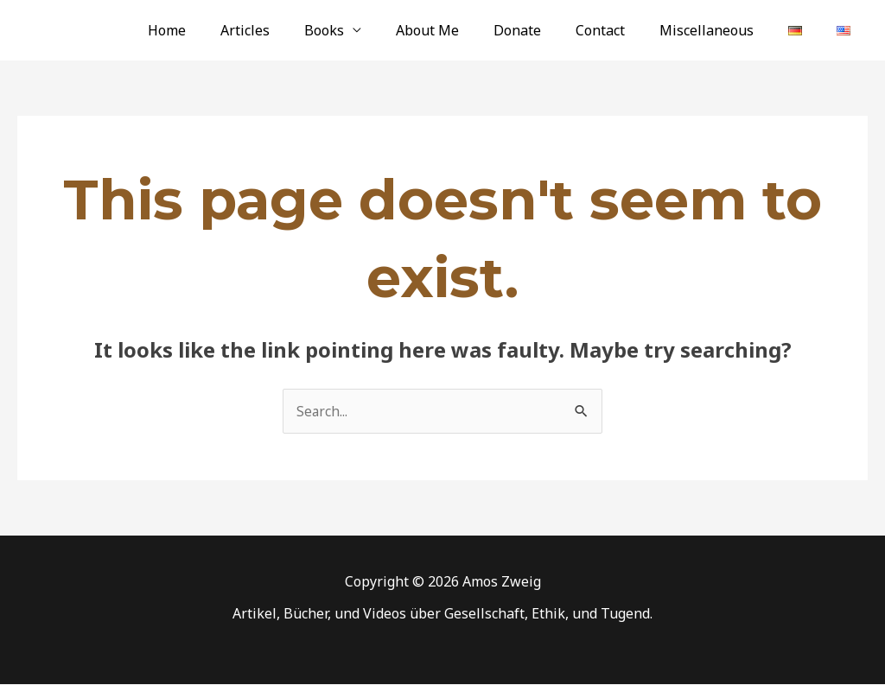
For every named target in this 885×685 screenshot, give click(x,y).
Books (369, 30)
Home (226, 30)
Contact (624, 30)
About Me (465, 30)
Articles (297, 30)
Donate (548, 30)
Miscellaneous (724, 30)
